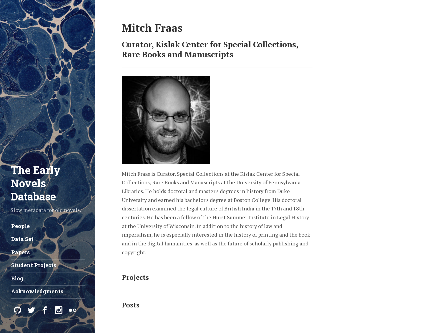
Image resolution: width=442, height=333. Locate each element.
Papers (20, 252)
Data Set (22, 238)
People (20, 226)
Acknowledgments (37, 291)
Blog (17, 278)
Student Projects (33, 265)
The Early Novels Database (36, 183)
